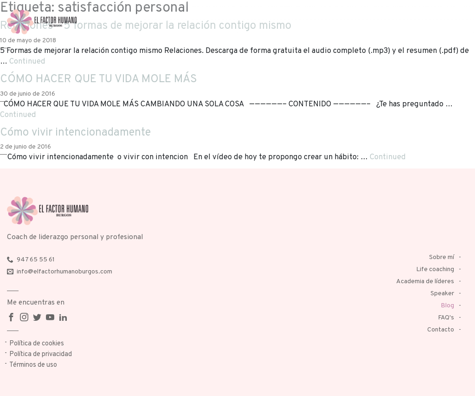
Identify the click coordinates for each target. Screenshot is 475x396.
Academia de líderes (425, 282)
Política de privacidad (40, 354)
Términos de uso (33, 365)
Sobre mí (441, 257)
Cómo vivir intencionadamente (75, 133)
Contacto (440, 330)
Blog (447, 306)
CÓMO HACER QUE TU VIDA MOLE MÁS (98, 79)
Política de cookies (36, 343)
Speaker (442, 294)
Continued (27, 61)
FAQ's (446, 318)
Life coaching (435, 269)
